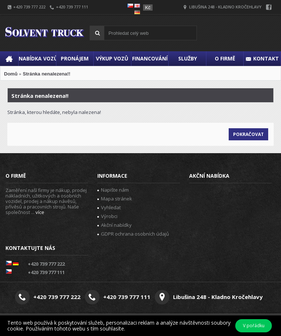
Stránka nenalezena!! (46, 74)
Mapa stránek (114, 198)
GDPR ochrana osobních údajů (133, 233)
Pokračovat (248, 134)
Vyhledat (109, 207)
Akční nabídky (114, 225)
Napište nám (113, 190)
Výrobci (107, 216)
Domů (11, 74)
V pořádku (254, 325)
